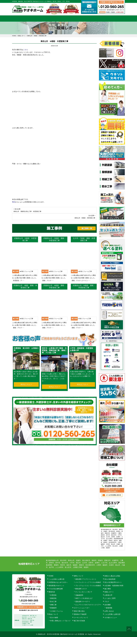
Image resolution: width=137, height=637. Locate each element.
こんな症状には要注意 (56, 579)
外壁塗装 (53, 595)
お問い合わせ (117, 18)
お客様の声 (108, 595)
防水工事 (53, 601)
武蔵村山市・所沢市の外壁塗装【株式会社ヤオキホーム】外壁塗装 (61, 634)
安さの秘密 (54, 617)
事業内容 (36, 18)
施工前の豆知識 (79, 621)
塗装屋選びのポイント (56, 585)
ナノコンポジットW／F (83, 592)
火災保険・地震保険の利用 (113, 585)
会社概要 (101, 18)
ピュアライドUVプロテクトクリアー (88, 605)
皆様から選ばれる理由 (112, 576)
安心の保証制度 (110, 579)
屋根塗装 (53, 598)
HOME (20, 18)
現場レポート (109, 592)
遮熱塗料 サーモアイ (82, 601)
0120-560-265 (113, 485)
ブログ (106, 601)
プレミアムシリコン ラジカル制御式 (88, 585)
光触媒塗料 (79, 595)
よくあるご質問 (110, 598)
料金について (68, 18)
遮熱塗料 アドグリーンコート (85, 579)
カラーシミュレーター (82, 608)
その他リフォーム (56, 611)
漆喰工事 (53, 605)
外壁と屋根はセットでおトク (60, 621)
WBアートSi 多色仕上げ (83, 598)
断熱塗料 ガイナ (81, 589)
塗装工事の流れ (52, 18)
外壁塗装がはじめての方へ (58, 582)
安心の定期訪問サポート (113, 582)
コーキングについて (81, 617)
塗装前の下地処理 (80, 614)
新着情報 (109, 608)
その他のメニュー (110, 617)
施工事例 (85, 18)
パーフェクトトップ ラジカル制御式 (88, 582)
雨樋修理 (53, 608)
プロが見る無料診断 (56, 589)
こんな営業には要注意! (112, 614)
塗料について (78, 576)
